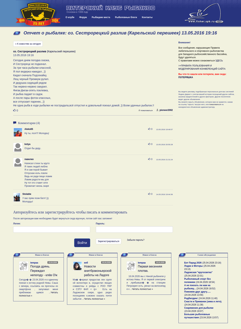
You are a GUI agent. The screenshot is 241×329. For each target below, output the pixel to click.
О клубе (70, 17)
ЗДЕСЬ (219, 60)
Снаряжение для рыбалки (199, 308)
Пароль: (100, 223)
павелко (29, 159)
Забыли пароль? (135, 240)
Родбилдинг (191, 298)
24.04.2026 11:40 (208, 298)
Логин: (17, 223)
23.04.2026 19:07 (194, 311)
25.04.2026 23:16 (211, 262)
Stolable (26, 194)
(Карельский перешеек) (44, 51)
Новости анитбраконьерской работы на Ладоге (97, 271)
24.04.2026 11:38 (194, 304)
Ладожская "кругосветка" (198, 272)
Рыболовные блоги (126, 17)
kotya (27, 144)
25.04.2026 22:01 (194, 275)
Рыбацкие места (101, 17)
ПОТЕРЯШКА (185, 77)
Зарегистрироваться (108, 241)
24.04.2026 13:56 (194, 295)
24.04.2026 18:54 (205, 282)
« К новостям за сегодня (28, 44)
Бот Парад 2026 (193, 262)
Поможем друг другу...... (197, 291)
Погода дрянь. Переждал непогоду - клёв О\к (43, 271)
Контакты (147, 17)
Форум (83, 17)
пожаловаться (145, 110)
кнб (86, 262)
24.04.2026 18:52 (206, 288)
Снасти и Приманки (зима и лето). (203, 301)
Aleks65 (28, 129)
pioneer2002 (164, 110)
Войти (82, 243)
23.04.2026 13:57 (209, 317)
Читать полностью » (94, 299)
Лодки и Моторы (193, 266)
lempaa (34, 262)
